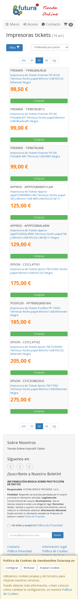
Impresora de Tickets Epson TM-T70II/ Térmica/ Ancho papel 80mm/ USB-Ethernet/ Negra (38, 389)
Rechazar (29, 568)
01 (32, 60)
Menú (12, 24)
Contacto (50, 24)
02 (39, 60)
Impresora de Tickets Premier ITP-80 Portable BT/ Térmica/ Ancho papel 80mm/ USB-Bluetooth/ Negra (37, 117)
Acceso (30, 24)
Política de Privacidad (35, 516)
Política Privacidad (19, 551)
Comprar (39, 101)
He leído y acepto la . (37, 525)
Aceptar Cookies (49, 568)
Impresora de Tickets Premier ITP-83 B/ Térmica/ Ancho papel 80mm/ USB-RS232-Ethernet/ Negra (37, 78)
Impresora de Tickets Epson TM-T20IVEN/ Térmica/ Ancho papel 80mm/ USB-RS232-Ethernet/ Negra (37, 350)
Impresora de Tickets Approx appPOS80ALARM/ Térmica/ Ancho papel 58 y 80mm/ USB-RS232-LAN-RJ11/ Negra (38, 233)
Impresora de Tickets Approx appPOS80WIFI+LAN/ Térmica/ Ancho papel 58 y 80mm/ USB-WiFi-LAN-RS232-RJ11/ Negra (37, 197)
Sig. (54, 60)
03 (46, 60)
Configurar (12, 568)
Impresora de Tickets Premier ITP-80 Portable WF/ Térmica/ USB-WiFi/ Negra (35, 154)
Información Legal (54, 547)
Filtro (14, 48)
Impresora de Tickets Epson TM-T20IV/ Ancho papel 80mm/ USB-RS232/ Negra (39, 270)
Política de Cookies (55, 551)
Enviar (57, 535)
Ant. (24, 60)
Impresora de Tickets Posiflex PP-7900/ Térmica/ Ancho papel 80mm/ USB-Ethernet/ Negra (38, 311)
